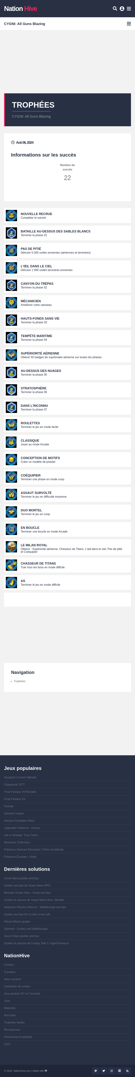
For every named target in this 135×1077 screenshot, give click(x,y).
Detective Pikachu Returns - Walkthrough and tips (35, 907)
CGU (7, 1044)
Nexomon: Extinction (17, 842)
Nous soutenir (12, 979)
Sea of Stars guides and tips (21, 936)
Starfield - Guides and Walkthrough (26, 928)
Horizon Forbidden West (19, 820)
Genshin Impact (14, 813)
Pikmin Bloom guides (17, 921)
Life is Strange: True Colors (21, 835)
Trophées (19, 681)
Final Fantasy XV (14, 799)
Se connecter (122, 9)
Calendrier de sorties (17, 986)
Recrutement (12, 1029)
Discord (119, 1070)
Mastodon (95, 1070)
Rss (127, 1070)
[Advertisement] (67, 61)
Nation (20, 8)
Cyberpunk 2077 (14, 784)
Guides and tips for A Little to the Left (27, 914)
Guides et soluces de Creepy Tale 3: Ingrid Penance (36, 943)
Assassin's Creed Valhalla (20, 777)
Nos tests (10, 1015)
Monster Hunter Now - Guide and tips (27, 892)
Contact (9, 964)
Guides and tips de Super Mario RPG (27, 885)
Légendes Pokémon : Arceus (22, 827)
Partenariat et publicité (18, 1036)
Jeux (7, 1000)
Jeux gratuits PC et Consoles (22, 993)
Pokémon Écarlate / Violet (20, 856)
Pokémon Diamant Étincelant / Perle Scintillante (34, 849)
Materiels (9, 1008)
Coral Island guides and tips (21, 878)
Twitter (103, 1070)
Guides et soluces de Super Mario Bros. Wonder (34, 899)
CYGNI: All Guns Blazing (31, 116)
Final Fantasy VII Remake (20, 791)
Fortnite (9, 806)
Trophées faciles (14, 1022)
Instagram (111, 1070)
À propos (9, 971)
